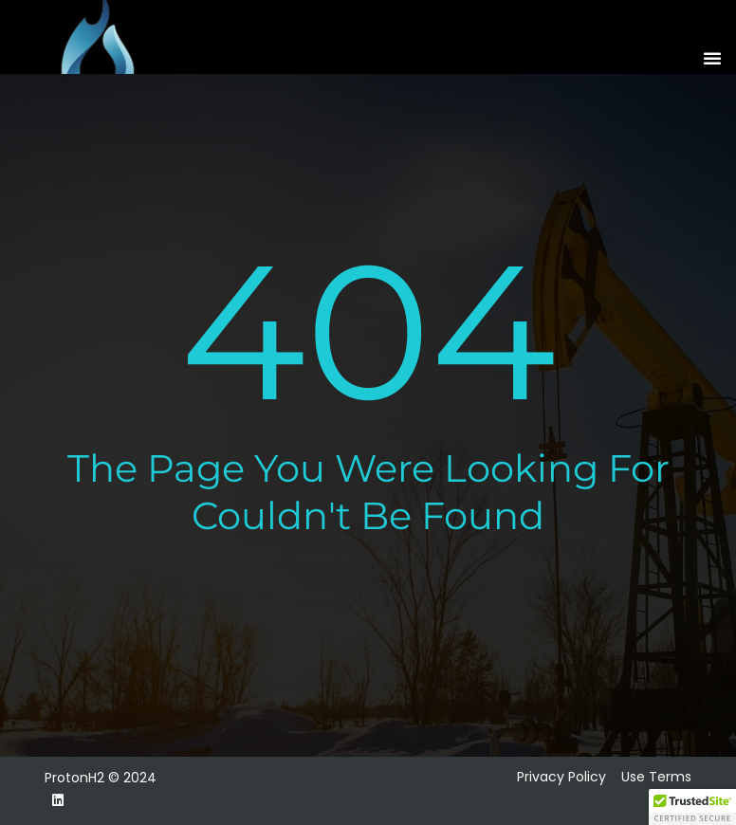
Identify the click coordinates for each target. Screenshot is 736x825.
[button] (712, 58)
